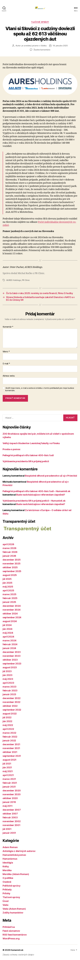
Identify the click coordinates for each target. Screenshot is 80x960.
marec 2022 (9, 732)
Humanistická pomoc (14, 855)
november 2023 (11, 656)
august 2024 (10, 621)
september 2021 (12, 756)
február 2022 (10, 736)
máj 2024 (8, 632)
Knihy (6, 866)
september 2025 (12, 571)
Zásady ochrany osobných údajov (18, 954)
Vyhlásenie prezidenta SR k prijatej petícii (26, 461)
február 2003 (10, 817)
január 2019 (9, 802)
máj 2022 (8, 725)
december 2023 (12, 652)
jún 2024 (7, 629)
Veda (5, 905)
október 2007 (10, 813)
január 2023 (9, 694)
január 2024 (9, 648)
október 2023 (10, 659)
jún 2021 (7, 767)
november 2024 (11, 609)
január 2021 (9, 786)
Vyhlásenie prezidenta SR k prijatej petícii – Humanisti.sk (34, 500)
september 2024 (12, 617)
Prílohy (6, 893)
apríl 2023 (8, 682)
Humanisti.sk (17, 950)
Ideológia (8, 862)
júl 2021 (7, 763)
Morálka (7, 870)
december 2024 (12, 606)
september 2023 (12, 663)
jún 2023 (7, 675)
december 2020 (12, 790)
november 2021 (11, 748)
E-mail (6, 364)
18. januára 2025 (60, 45)
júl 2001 (7, 829)
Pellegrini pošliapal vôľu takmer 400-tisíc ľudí (28, 455)
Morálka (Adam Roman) (16, 874)
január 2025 (9, 602)
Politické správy (11, 885)
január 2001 (9, 833)
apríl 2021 (8, 775)
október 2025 (10, 567)
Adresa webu (9, 376)
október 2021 (10, 752)
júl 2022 (7, 717)
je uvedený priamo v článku (34, 45)
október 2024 (10, 613)
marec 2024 (9, 640)
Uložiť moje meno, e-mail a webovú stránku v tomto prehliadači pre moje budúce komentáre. (39, 389)
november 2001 (11, 825)
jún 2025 (7, 582)
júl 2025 (7, 579)
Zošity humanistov (13, 912)
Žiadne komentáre (41, 49)
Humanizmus (10, 858)
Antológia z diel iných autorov (19, 851)
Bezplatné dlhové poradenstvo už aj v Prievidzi (51, 475)
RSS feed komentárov (15, 934)
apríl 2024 (8, 636)
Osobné (7, 881)
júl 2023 (7, 671)
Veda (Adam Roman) (14, 908)
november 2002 (12, 821)
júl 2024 (7, 625)
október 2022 (10, 706)
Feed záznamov (11, 930)
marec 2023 (9, 686)
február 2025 (10, 598)
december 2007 (12, 809)
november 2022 (11, 702)
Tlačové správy (40, 22)
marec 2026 (9, 548)
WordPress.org (11, 938)
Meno (6, 351)
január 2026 (9, 556)
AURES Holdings (13, 280)
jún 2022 (7, 721)
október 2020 (10, 798)
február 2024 (10, 644)
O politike (8, 878)
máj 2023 (8, 679)
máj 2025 (8, 586)
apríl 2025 (8, 590)
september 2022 (12, 709)
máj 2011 (7, 806)
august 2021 (9, 759)
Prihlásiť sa (9, 927)
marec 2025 (9, 594)
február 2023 (10, 690)
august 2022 (10, 713)
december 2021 (11, 744)
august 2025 (10, 575)
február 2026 (10, 552)
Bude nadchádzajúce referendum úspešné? (40, 494)
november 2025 (11, 563)
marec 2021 (9, 779)
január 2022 (9, 740)
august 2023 (10, 667)
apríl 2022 (8, 729)
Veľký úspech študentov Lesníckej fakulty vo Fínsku (31, 443)
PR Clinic (26, 280)
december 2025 (12, 559)
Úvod (6, 901)
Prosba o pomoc (11, 449)
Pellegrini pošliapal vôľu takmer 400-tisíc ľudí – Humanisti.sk (36, 491)
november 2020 (12, 794)
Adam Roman (10, 847)
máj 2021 (8, 771)
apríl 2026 (8, 544)
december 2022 (11, 698)
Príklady (7, 889)
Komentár (8, 327)
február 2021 (10, 782)
